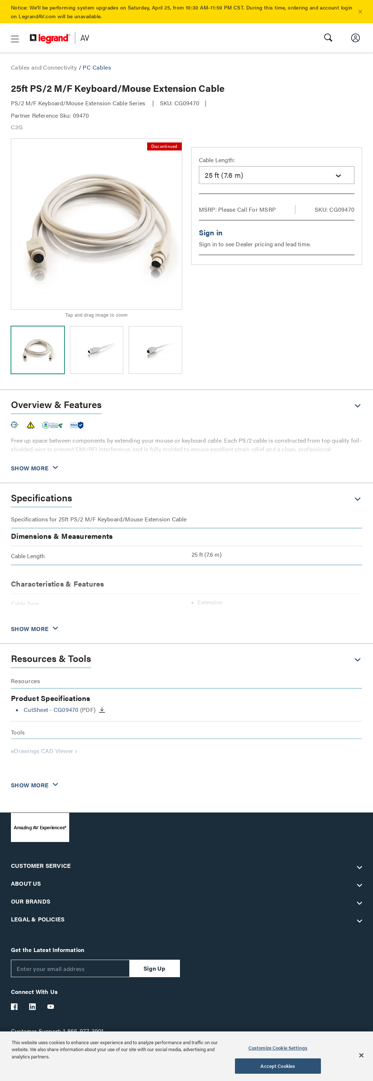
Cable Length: (217, 160)
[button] (360, 11)
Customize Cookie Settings (277, 1047)
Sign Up (154, 968)
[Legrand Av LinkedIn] (32, 1006)
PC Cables (97, 67)
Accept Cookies (277, 1065)
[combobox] (277, 175)
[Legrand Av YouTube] (51, 1006)
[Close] (361, 1055)
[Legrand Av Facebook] (14, 1006)
